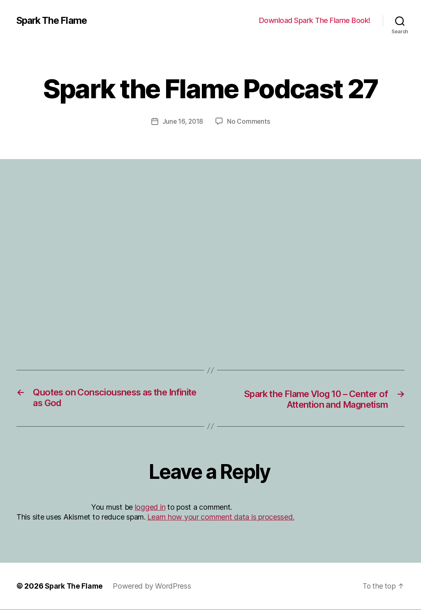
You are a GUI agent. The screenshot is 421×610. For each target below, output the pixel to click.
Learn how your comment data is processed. (220, 517)
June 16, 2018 (183, 121)
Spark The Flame (53, 20)
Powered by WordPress (154, 586)
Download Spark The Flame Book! (314, 20)
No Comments (249, 121)
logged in (150, 508)
